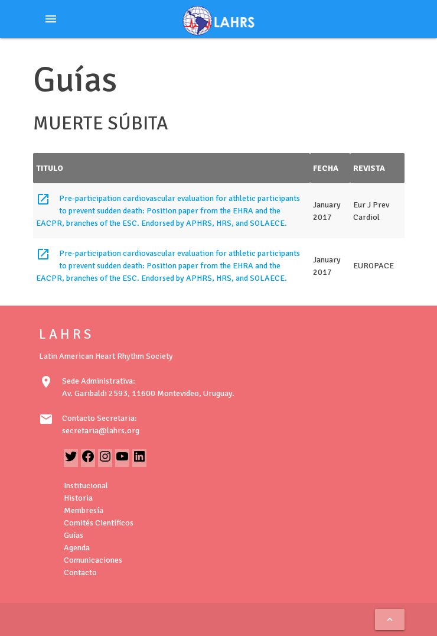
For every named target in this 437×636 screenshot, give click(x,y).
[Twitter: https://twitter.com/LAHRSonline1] (71, 461)
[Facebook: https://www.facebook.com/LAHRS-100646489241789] (88, 461)
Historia (78, 498)
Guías (73, 535)
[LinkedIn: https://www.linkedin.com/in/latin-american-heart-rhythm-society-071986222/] (139, 461)
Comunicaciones (93, 560)
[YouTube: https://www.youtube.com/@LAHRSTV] (122, 461)
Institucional (86, 486)
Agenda (77, 548)
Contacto (80, 572)
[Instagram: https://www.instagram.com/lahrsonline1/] (105, 461)
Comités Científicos (98, 523)
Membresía (83, 510)
